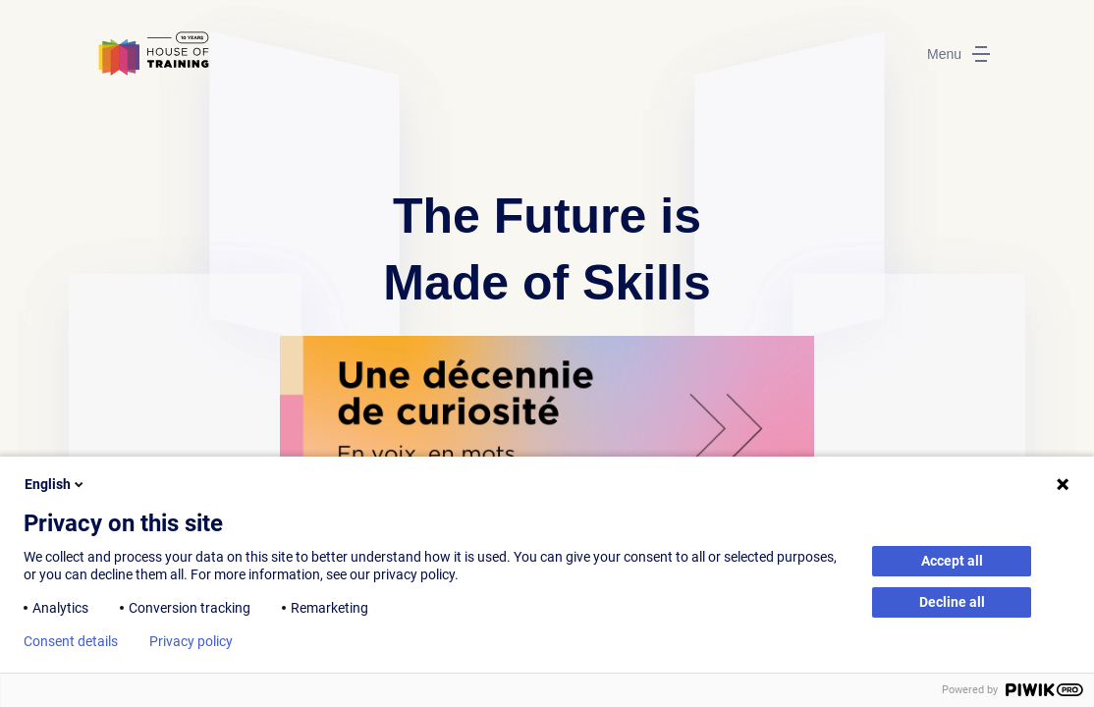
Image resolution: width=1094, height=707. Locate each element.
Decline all (952, 602)
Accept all (952, 561)
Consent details (71, 641)
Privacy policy (191, 641)
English (55, 484)
